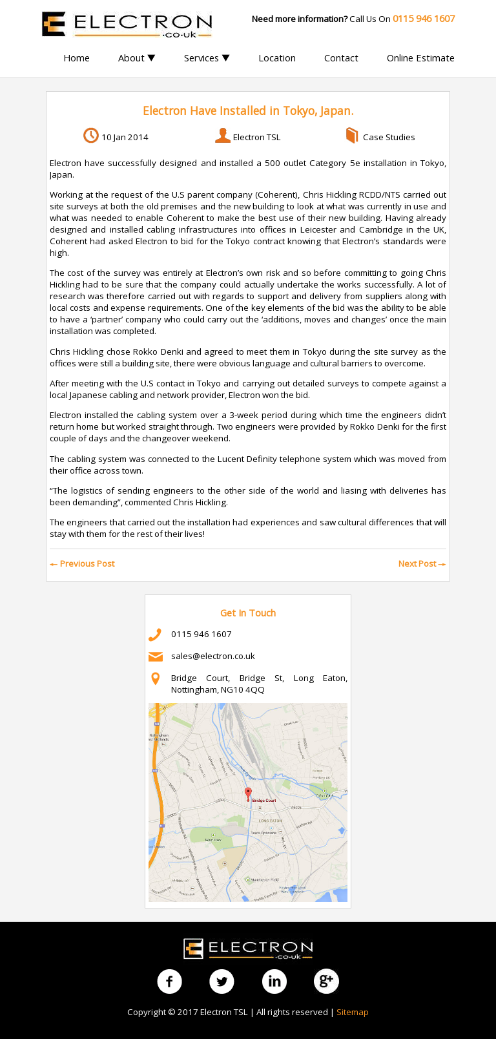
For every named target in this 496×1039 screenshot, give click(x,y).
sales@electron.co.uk (213, 656)
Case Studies (389, 137)
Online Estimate (421, 57)
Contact (341, 57)
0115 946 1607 (201, 634)
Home (76, 57)
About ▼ (137, 57)
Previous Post (82, 563)
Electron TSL (257, 137)
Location (277, 57)
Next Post (422, 563)
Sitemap (352, 1012)
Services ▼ (207, 57)
